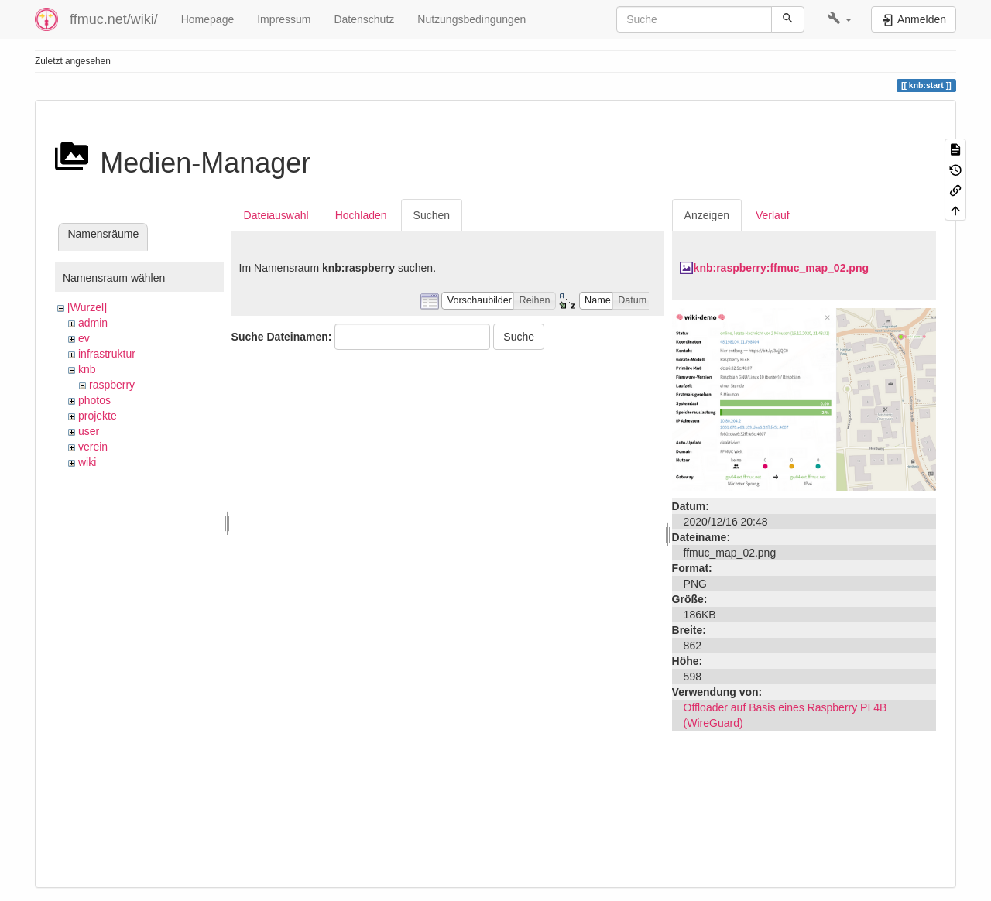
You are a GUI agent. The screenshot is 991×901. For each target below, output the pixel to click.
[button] (839, 19)
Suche (518, 337)
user (88, 431)
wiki (87, 462)
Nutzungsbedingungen (471, 19)
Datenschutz (364, 19)
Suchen (431, 215)
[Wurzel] (87, 307)
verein (93, 446)
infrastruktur (106, 354)
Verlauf (773, 215)
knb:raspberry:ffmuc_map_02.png (781, 268)
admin (93, 323)
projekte (97, 415)
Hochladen (361, 215)
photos (94, 400)
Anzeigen (706, 215)
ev (84, 338)
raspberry (112, 385)
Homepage (208, 19)
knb (87, 369)
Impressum (283, 19)
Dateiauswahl (276, 215)
